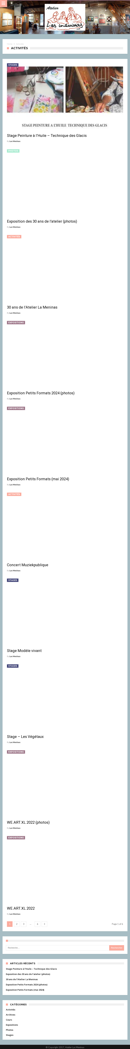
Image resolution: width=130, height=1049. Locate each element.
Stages (12, 65)
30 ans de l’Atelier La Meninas (22, 979)
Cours (9, 1019)
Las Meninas (14, 141)
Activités (14, 236)
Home (9, 44)
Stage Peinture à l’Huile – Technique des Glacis (31, 968)
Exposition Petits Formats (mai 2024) (25, 989)
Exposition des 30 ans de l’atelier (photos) (28, 974)
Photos (13, 151)
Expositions (16, 322)
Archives (10, 1014)
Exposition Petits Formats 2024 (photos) (26, 984)
